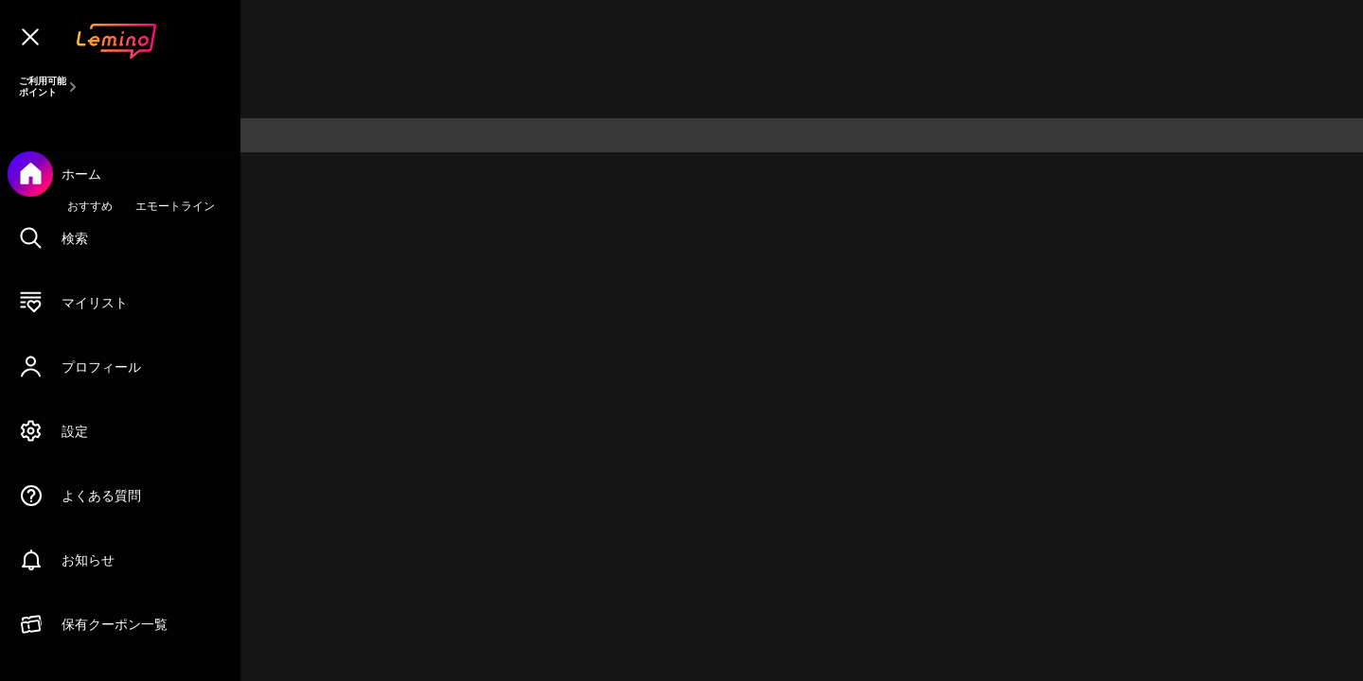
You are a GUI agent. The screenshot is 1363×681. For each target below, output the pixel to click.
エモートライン (175, 206)
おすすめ (90, 206)
